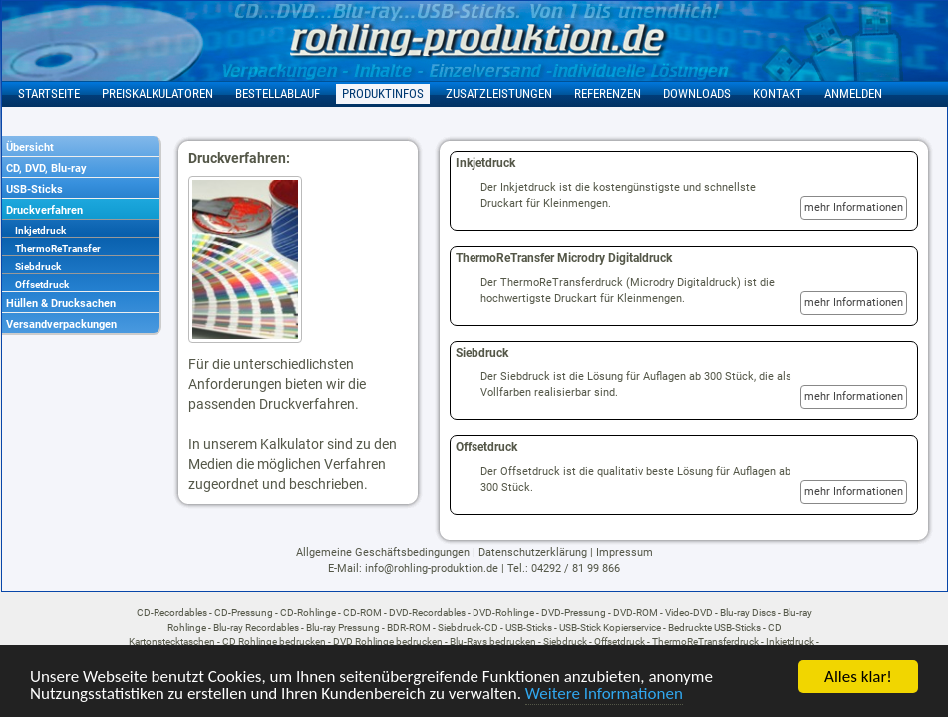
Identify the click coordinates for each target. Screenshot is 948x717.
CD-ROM (362, 612)
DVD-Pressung (573, 612)
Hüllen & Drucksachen (61, 303)
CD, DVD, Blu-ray (46, 168)
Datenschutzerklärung (532, 552)
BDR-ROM (409, 627)
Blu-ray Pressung (343, 627)
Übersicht (30, 147)
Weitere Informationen (604, 694)
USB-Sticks (34, 189)
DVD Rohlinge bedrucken (388, 641)
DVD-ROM (635, 612)
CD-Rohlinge (308, 612)
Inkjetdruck (40, 230)
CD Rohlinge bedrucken (274, 641)
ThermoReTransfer (58, 248)
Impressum (624, 552)
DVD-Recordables (427, 612)
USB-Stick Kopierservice (610, 627)
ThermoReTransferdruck (705, 641)
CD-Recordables (172, 612)
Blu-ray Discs (748, 612)
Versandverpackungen (61, 324)
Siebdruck (38, 266)
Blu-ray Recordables (256, 627)
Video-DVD (689, 612)
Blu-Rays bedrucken (493, 641)
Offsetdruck (42, 284)
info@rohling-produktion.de (431, 568)
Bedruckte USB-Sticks (714, 627)
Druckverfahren (44, 210)
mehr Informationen (853, 207)
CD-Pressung (243, 612)
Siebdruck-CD (468, 627)
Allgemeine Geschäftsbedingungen (383, 552)
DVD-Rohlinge (503, 612)
